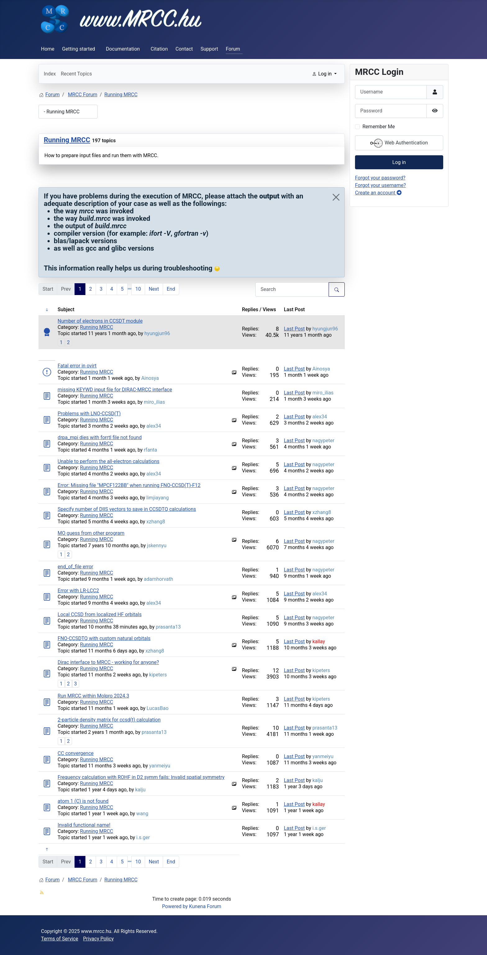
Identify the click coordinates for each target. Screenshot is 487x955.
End (171, 289)
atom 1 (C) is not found (83, 801)
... (130, 287)
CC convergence (76, 753)
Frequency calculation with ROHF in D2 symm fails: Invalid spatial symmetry (141, 777)
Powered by (175, 906)
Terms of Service (59, 939)
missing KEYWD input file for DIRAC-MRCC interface (115, 390)
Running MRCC (67, 140)
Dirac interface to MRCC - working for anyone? (108, 662)
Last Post (294, 329)
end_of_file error (75, 567)
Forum (233, 49)
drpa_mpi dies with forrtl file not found (100, 437)
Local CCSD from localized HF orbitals (100, 614)
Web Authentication (399, 143)
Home (47, 49)
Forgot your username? (380, 185)
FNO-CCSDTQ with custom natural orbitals (104, 638)
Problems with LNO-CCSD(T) (89, 413)
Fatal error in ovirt (77, 366)
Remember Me (378, 127)
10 (138, 289)
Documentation (123, 49)
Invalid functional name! (84, 825)
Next (154, 289)
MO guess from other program (91, 533)
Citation (159, 49)
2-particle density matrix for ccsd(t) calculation (109, 720)
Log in (399, 162)
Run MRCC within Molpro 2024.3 (93, 696)
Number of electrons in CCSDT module (100, 321)
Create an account (378, 193)
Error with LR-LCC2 (78, 590)
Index (50, 74)
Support (209, 49)
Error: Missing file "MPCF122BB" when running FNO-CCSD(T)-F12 (129, 485)
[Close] (336, 197)
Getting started (78, 49)
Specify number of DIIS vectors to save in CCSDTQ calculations (127, 509)
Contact (184, 49)
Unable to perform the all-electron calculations (109, 461)
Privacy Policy (98, 939)
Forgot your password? (380, 178)
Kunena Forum (205, 906)
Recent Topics (76, 74)
